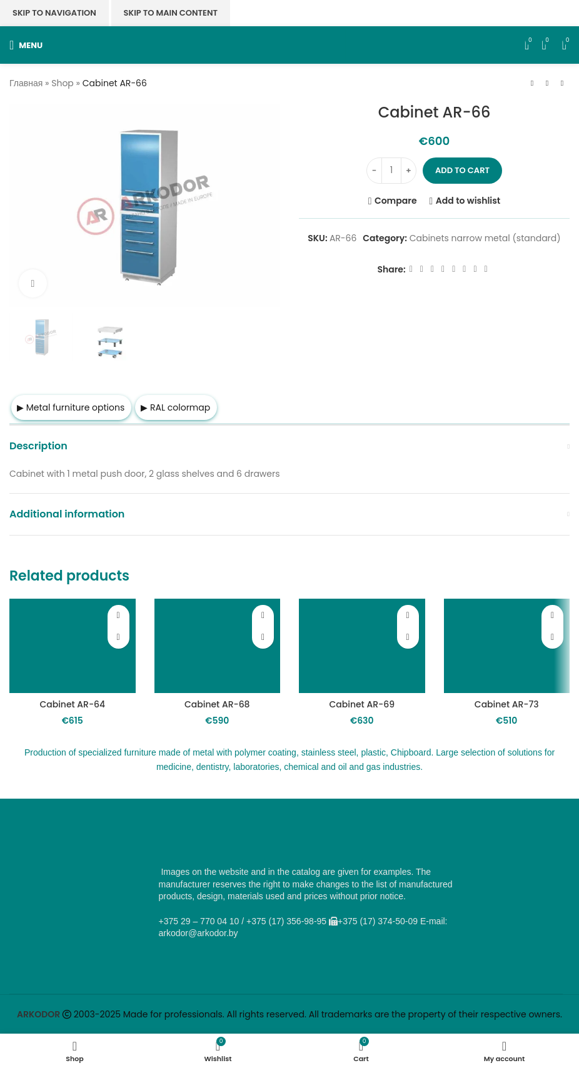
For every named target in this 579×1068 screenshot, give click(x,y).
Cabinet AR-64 (72, 704)
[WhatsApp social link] (453, 269)
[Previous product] (532, 83)
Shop (62, 83)
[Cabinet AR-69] (362, 646)
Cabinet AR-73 (507, 704)
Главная (26, 83)
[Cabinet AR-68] (217, 646)
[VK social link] (464, 269)
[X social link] (421, 269)
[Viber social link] (486, 269)
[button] (118, 638)
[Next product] (562, 83)
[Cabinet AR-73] (507, 646)
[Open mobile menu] (26, 44)
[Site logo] (290, 44)
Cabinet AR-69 (362, 704)
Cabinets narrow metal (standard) (485, 238)
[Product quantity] (391, 170)
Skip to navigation (54, 13)
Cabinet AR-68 (217, 704)
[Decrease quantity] (374, 170)
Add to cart (462, 170)
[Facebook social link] (411, 269)
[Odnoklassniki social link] (443, 269)
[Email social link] (432, 269)
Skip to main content (171, 13)
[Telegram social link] (475, 269)
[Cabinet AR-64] (72, 646)
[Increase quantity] (408, 170)
